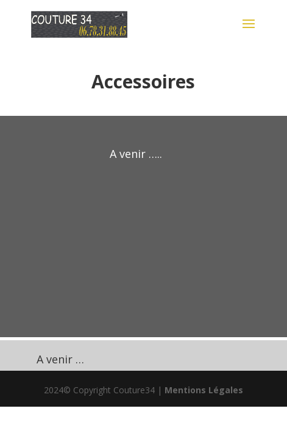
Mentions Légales (204, 390)
